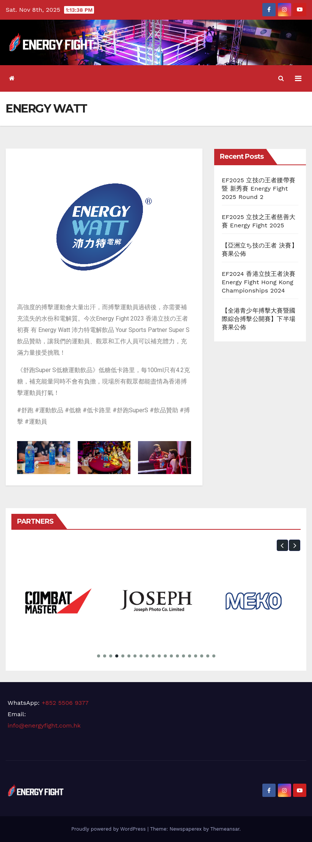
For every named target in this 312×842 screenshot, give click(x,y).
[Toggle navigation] (298, 78)
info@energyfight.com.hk (44, 725)
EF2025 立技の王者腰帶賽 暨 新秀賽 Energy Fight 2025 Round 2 (258, 188)
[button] (281, 78)
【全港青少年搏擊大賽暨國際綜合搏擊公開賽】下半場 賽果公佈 (258, 319)
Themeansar (225, 829)
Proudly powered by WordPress (109, 829)
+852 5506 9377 (65, 702)
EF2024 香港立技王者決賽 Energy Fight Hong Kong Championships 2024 (258, 282)
